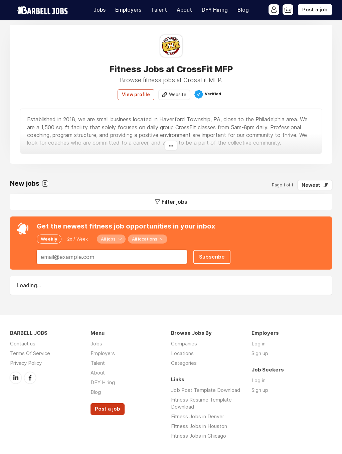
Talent (159, 10)
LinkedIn (15, 378)
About (184, 10)
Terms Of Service (30, 353)
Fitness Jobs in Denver (197, 416)
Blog (243, 10)
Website (177, 94)
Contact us (22, 343)
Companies (184, 343)
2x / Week (77, 239)
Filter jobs (174, 201)
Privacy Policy (26, 363)
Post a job (315, 10)
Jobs (100, 10)
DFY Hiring (215, 10)
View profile (136, 94)
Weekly (49, 239)
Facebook (30, 378)
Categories (184, 363)
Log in (258, 343)
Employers (128, 10)
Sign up (259, 353)
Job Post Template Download (205, 390)
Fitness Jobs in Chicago (198, 436)
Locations (182, 353)
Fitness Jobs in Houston (199, 426)
